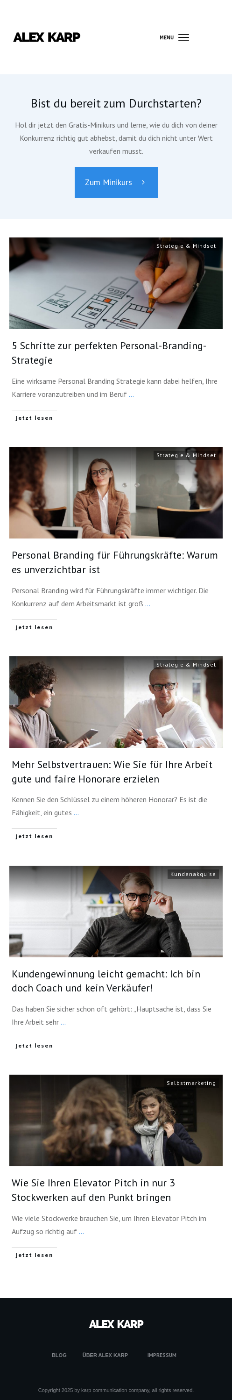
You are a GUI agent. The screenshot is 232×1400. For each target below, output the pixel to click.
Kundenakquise (193, 873)
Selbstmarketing (191, 1082)
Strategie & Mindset (186, 245)
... (131, 394)
